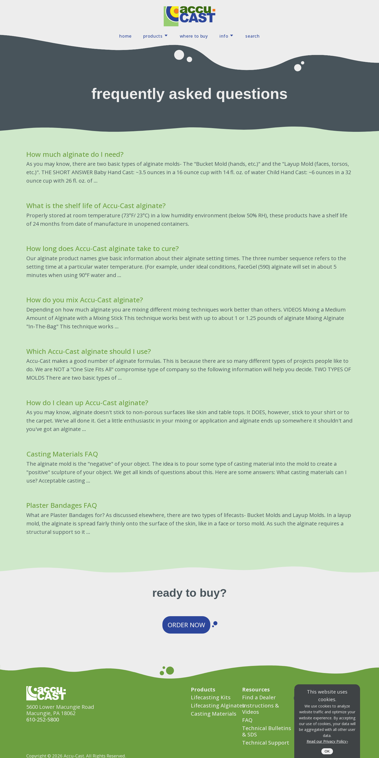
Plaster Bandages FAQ (61, 505)
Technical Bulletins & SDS (266, 731)
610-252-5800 (42, 719)
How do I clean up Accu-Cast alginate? (87, 402)
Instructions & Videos (260, 708)
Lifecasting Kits (211, 697)
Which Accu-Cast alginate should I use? (88, 351)
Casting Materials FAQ (62, 454)
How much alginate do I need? (74, 154)
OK (327, 751)
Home (125, 36)
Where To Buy (194, 36)
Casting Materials (213, 713)
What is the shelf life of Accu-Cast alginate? (96, 205)
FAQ (247, 720)
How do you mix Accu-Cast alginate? (84, 299)
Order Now (186, 624)
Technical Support (265, 742)
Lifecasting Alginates (218, 705)
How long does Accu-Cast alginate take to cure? (102, 248)
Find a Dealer (259, 697)
